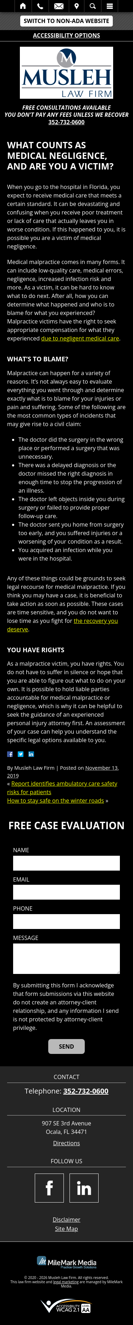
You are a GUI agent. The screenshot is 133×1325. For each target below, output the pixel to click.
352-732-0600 (67, 122)
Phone (23, 908)
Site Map (66, 1229)
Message (25, 938)
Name (21, 850)
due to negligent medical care (80, 338)
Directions (66, 1143)
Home (23, 6)
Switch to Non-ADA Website (66, 21)
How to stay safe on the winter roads (55, 800)
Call (40, 6)
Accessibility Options (66, 35)
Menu (109, 6)
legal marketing (66, 1281)
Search (92, 6)
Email (59, 6)
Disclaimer (66, 1219)
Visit (76, 6)
